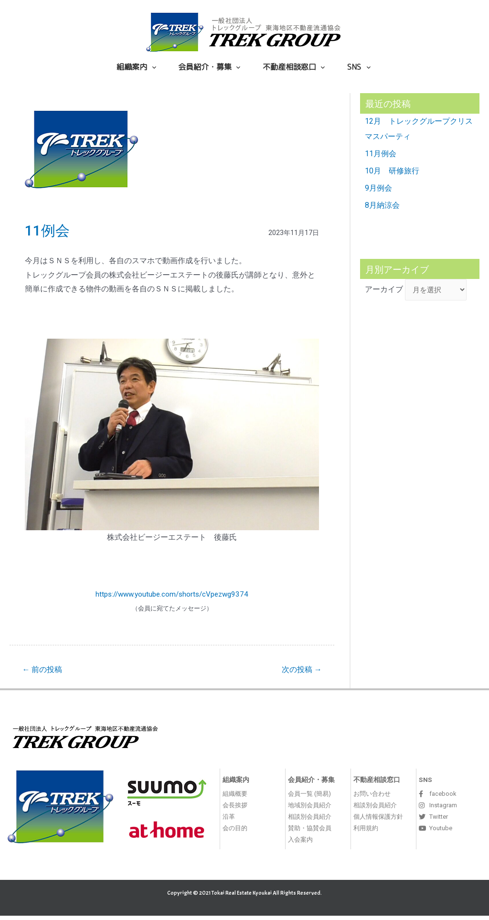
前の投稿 (44, 670)
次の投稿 (299, 670)
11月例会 (380, 153)
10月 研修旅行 (392, 170)
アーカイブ (384, 291)
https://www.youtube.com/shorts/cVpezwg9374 (172, 594)
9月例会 (378, 188)
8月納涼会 (382, 205)
